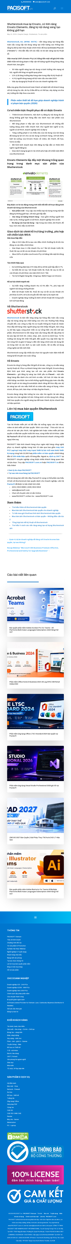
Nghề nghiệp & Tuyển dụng (16, 952)
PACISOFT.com (51, 1216)
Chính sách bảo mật (32, 1216)
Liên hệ (42, 1216)
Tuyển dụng (54, 1213)
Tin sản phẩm (42, 34)
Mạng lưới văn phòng (14, 958)
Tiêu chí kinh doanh (14, 940)
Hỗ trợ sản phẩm (13, 970)
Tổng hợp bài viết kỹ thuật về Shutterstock (30, 522)
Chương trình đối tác (14, 943)
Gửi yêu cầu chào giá (14, 1009)
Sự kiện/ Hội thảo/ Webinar (16, 949)
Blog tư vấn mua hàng (15, 967)
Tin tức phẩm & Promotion (16, 946)
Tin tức (39, 1213)
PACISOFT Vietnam (14, 937)
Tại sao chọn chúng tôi (15, 961)
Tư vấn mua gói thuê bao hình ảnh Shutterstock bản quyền (36, 513)
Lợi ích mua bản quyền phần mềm (18, 964)
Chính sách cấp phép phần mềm (18, 993)
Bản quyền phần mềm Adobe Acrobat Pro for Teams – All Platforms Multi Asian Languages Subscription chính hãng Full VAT (33, 630)
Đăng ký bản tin (12, 1012)
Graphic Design (23, 34)
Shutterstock (33, 34)
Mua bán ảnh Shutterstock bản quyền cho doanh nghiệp (35, 510)
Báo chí (46, 1213)
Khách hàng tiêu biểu (14, 955)
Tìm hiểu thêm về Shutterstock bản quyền (29, 507)
